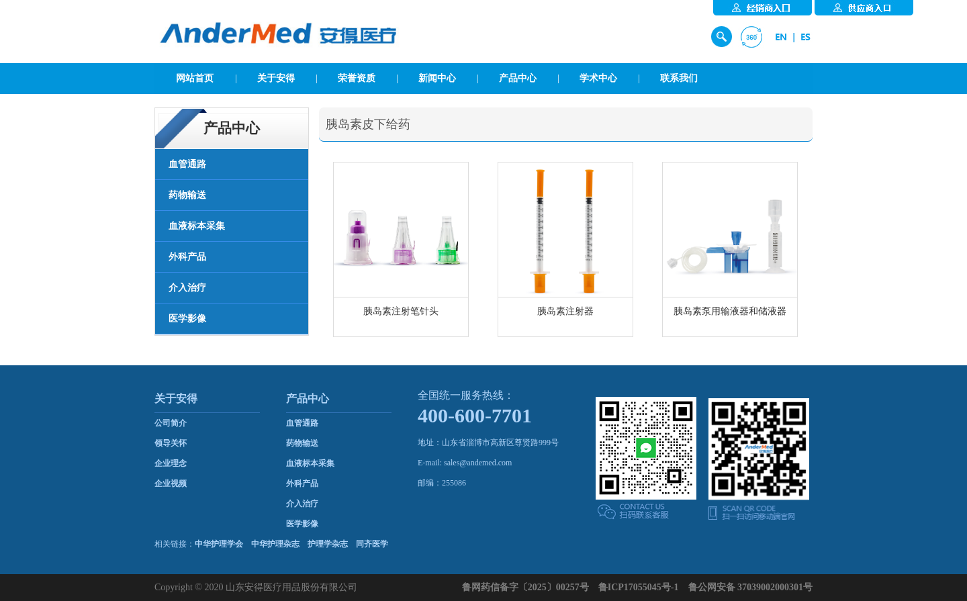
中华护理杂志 (275, 544)
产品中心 (518, 78)
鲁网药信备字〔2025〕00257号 (525, 587)
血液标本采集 (310, 463)
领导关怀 (170, 443)
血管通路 (302, 423)
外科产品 (302, 483)
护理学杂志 (328, 544)
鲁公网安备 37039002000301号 (750, 587)
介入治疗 (302, 503)
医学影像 (302, 523)
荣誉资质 (356, 78)
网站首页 (195, 78)
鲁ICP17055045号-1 (638, 587)
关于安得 (276, 78)
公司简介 (170, 423)
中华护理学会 (219, 544)
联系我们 (679, 78)
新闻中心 (437, 78)
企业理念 (170, 463)
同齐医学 (372, 544)
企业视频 (170, 483)
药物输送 (302, 443)
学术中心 (598, 78)
